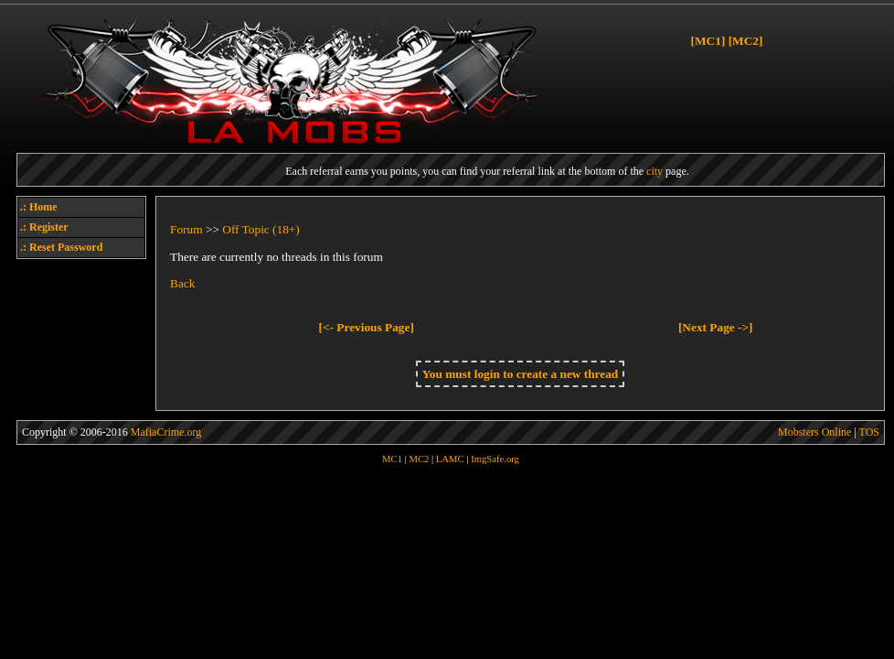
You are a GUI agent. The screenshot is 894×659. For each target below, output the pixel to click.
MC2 (419, 459)
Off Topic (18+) (261, 229)
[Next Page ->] (715, 327)
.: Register (44, 227)
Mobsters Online (814, 432)
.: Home (39, 206)
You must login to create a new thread (520, 374)
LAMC (450, 459)
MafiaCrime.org (166, 432)
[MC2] (746, 41)
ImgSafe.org (495, 459)
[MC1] (708, 41)
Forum (186, 229)
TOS (869, 432)
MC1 (392, 459)
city (654, 171)
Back (182, 283)
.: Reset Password (61, 247)
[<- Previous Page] (366, 327)
